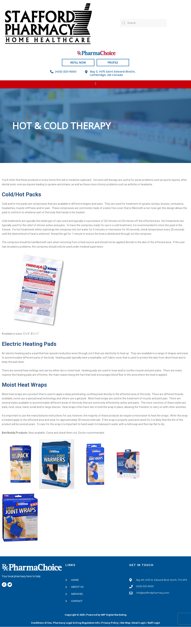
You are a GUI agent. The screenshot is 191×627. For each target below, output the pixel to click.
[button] (95, 83)
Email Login (139, 623)
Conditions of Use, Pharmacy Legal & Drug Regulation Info (65, 623)
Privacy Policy (109, 623)
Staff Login (153, 623)
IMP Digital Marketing (113, 615)
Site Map (125, 623)
